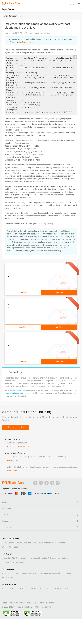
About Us (14, 603)
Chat (9, 446)
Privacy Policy (25, 603)
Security (17, 547)
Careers (5, 603)
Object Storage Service (47, 543)
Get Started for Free (15, 427)
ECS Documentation (20, 558)
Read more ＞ (27, 42)
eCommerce (62, 543)
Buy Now (59, 293)
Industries (33, 573)
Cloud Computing (21, 573)
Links (51, 603)
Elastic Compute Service (12, 543)
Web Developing (55, 573)
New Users (19, 562)
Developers (43, 573)
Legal (35, 603)
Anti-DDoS (32, 543)
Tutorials (67, 573)
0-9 (68, 589)
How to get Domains (38, 558)
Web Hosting (7, 547)
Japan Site (6, 558)
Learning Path (8, 562)
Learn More (22, 293)
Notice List (43, 603)
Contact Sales (24, 446)
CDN (25, 543)
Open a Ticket (12, 460)
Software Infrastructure (58, 558)
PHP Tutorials (7, 577)
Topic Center (7, 573)
